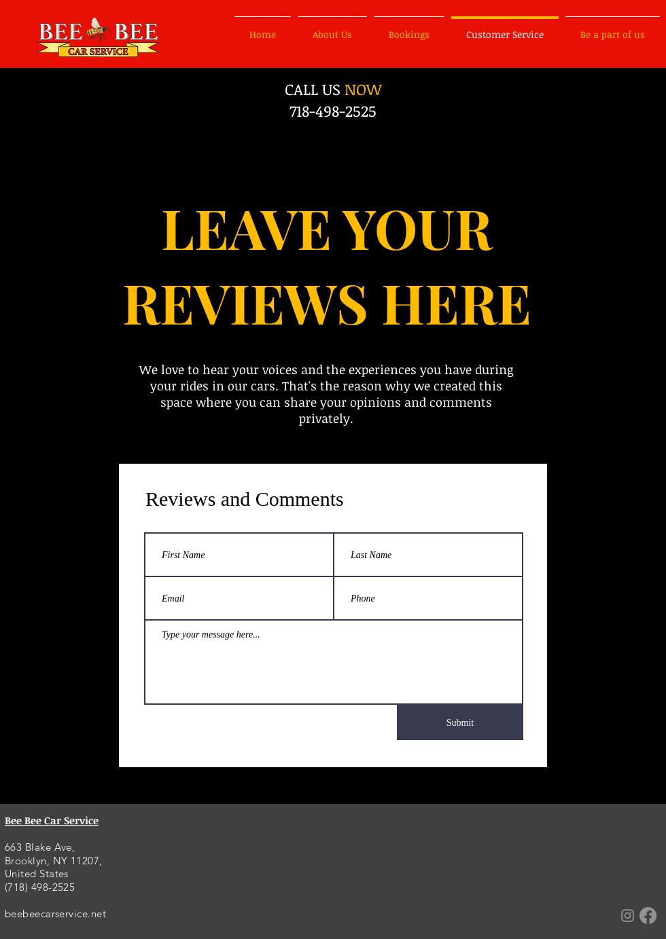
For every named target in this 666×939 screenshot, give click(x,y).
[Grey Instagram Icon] (627, 915)
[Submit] (460, 722)
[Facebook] (647, 915)
